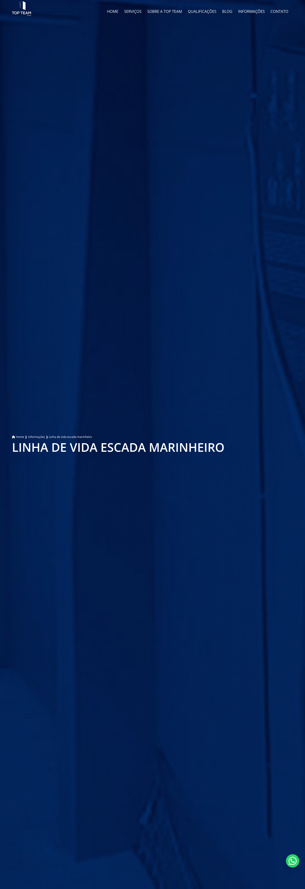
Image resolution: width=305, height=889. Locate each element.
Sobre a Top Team (164, 11)
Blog (227, 11)
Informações (251, 11)
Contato (279, 11)
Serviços (133, 11)
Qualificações (202, 11)
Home (112, 11)
